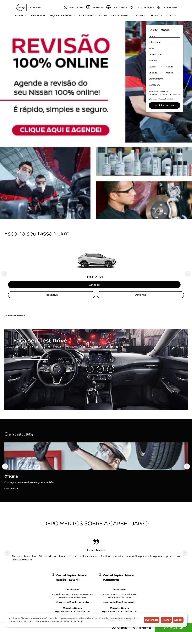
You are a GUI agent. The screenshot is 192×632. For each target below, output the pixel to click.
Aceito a (162, 99)
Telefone (154, 94)
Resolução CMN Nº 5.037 (82, 577)
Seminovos (38, 15)
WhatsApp (176, 94)
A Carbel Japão (103, 554)
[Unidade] (156, 72)
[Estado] (156, 66)
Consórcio (139, 15)
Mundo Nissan (77, 559)
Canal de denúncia (105, 572)
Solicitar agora (164, 105)
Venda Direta (119, 15)
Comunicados (77, 568)
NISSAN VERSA (22, 549)
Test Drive (51, 176)
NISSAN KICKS (21, 540)
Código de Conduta (80, 581)
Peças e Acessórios (62, 15)
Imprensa (101, 563)
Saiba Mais (11, 370)
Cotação (96, 166)
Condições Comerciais (107, 581)
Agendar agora (32, 238)
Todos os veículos (15, 197)
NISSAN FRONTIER (23, 559)
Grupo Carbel (102, 568)
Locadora (75, 554)
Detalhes (140, 176)
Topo (184, 523)
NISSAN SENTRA (22, 554)
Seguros (156, 15)
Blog (72, 563)
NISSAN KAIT (21, 536)
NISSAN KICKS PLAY (24, 545)
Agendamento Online (93, 15)
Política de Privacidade (107, 577)
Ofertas (74, 545)
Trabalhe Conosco (79, 572)
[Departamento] (164, 78)
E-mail (165, 94)
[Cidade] (173, 66)
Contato (171, 15)
